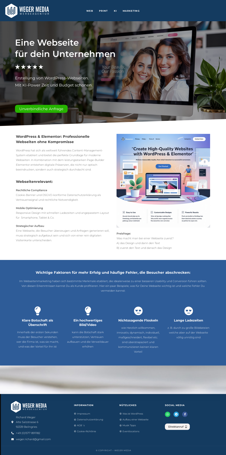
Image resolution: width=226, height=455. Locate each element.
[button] (41, 109)
